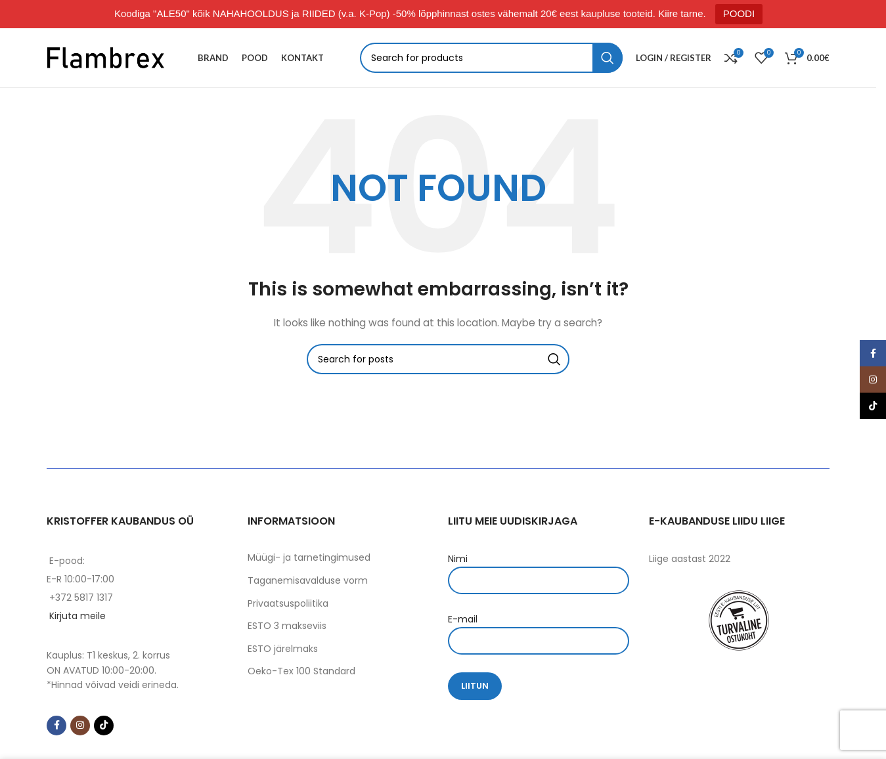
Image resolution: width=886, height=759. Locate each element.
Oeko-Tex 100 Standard (301, 671)
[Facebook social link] (56, 725)
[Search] (491, 58)
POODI (739, 13)
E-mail (538, 629)
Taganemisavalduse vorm (308, 580)
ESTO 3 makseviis (287, 625)
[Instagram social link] (80, 725)
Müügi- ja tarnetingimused (309, 557)
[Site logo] (106, 57)
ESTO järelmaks (283, 648)
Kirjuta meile (77, 615)
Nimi (538, 569)
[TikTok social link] (104, 725)
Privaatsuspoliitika (288, 603)
